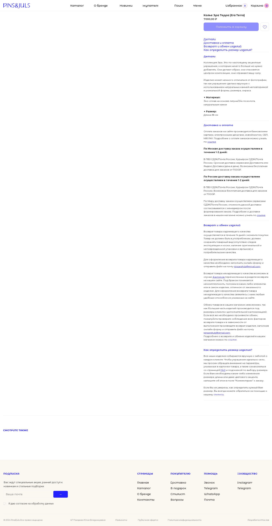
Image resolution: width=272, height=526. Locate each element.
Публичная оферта (148, 520)
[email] (29, 494)
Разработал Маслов (258, 520)
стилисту (218, 394)
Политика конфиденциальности (185, 520)
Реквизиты (121, 520)
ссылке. (232, 339)
